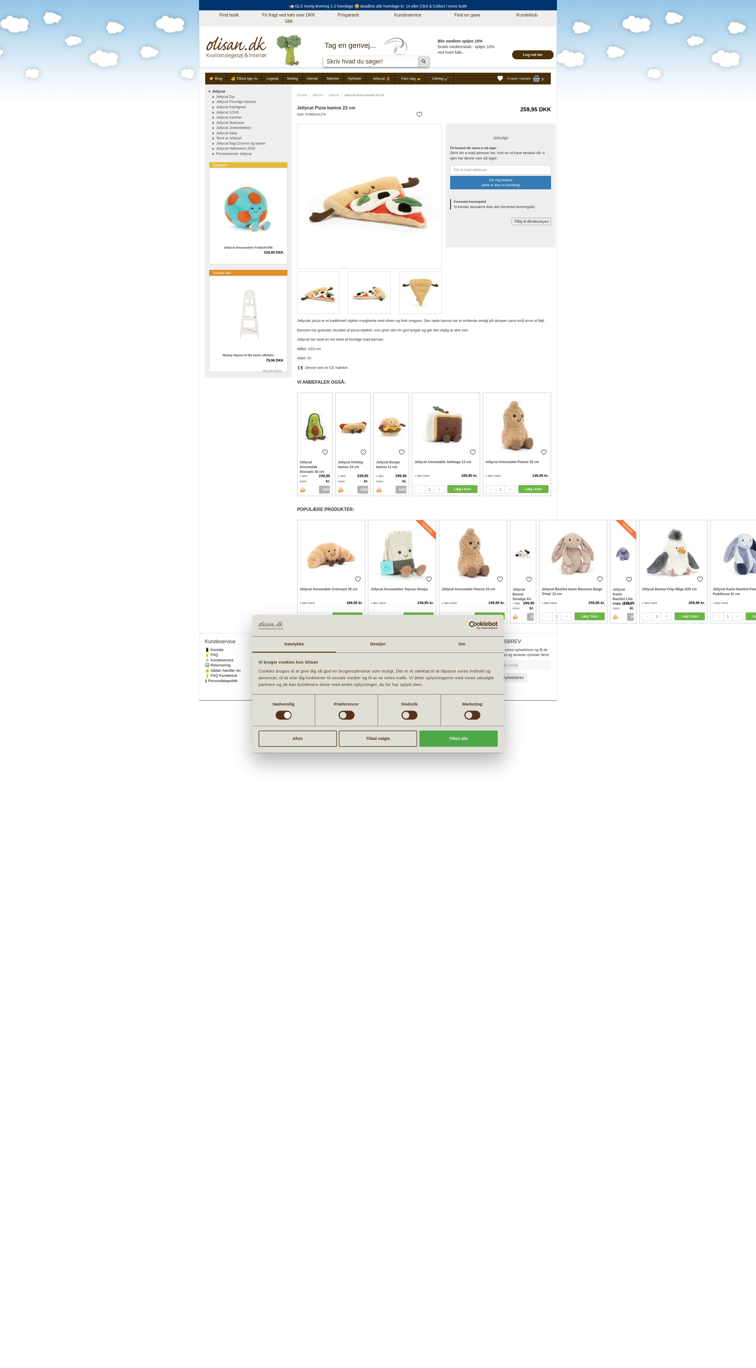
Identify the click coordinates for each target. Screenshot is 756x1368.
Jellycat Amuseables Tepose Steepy (399, 589)
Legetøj (272, 78)
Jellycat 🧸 (381, 78)
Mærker (333, 78)
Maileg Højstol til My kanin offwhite (248, 355)
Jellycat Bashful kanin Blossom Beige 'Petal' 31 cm (572, 591)
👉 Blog (215, 78)
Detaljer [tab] (378, 643)
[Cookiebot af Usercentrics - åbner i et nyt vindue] (473, 625)
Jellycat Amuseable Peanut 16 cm (512, 462)
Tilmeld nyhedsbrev (507, 677)
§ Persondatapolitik (221, 681)
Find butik (229, 15)
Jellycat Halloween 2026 (235, 148)
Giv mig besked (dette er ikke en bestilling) (500, 182)
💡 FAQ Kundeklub (221, 675)
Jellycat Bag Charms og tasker (240, 143)
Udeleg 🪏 (440, 78)
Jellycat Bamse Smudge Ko (521, 594)
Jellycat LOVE (227, 112)
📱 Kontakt (214, 650)
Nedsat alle (222, 273)
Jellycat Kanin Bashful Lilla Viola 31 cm (622, 594)
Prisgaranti (348, 15)
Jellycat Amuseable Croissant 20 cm (329, 589)
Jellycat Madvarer (230, 123)
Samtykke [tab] (294, 643)
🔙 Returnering (217, 665)
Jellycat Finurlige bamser (236, 102)
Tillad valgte (378, 738)
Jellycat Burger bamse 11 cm (388, 464)
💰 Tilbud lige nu (244, 78)
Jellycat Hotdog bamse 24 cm (350, 464)
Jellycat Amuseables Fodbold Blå (248, 247)
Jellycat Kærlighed (231, 107)
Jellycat (334, 95)
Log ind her (533, 55)
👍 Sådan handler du (223, 670)
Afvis (297, 738)
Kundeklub (527, 15)
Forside (302, 95)
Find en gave (467, 15)
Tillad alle (458, 738)
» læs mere (422, 475)
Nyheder (355, 78)
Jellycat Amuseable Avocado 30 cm (312, 466)
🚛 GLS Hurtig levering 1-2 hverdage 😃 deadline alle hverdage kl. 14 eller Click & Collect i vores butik (378, 6)
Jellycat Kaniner (229, 117)
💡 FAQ (211, 655)
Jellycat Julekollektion (233, 128)
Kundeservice (407, 15)
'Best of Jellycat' (229, 138)
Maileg (292, 78)
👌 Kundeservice (219, 660)
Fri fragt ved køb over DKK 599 (288, 18)
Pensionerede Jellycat (234, 154)
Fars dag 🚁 (411, 78)
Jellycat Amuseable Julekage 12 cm (442, 462)
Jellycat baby (226, 133)
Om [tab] (461, 643)
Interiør (312, 78)
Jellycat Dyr (225, 97)
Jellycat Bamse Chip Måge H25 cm (669, 589)
